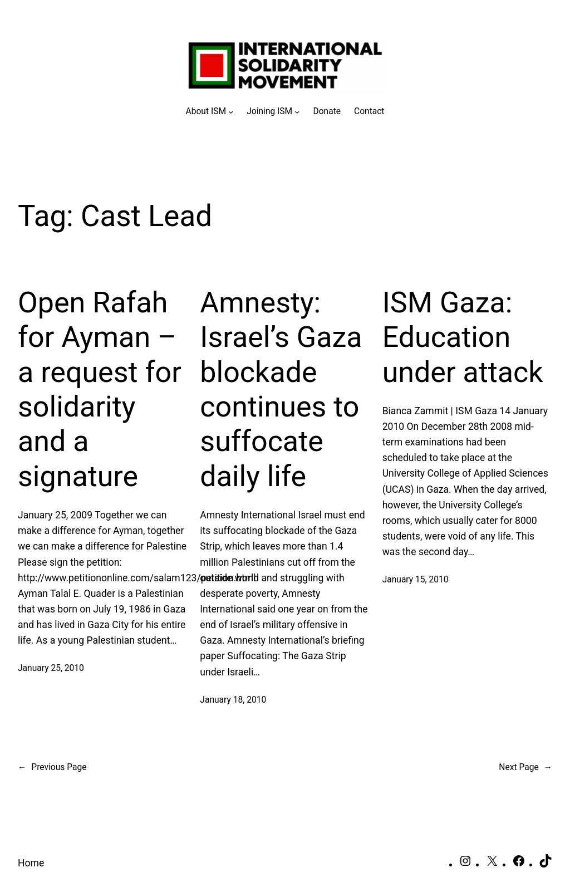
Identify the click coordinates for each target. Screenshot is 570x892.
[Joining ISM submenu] (273, 111)
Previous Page (52, 768)
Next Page (525, 768)
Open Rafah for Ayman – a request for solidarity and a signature (99, 389)
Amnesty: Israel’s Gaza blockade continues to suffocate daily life (281, 389)
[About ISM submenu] (210, 111)
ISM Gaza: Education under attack (462, 337)
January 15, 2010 (415, 580)
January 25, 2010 (51, 668)
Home (31, 863)
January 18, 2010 (233, 700)
